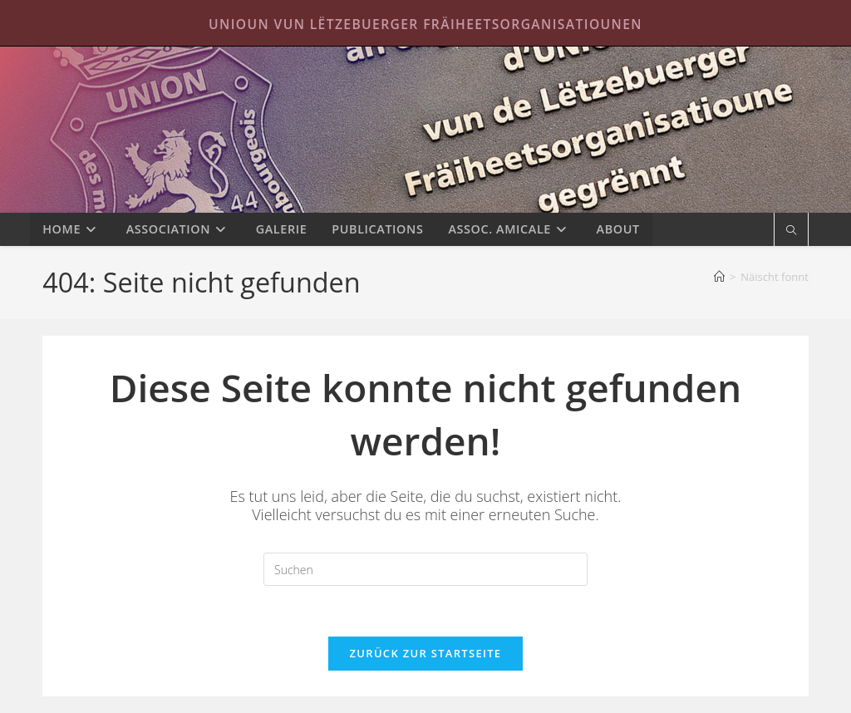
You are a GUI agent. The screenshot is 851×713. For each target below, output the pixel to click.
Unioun (425, 130)
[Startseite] (719, 276)
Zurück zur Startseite (426, 653)
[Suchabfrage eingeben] (425, 569)
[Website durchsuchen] (791, 231)
